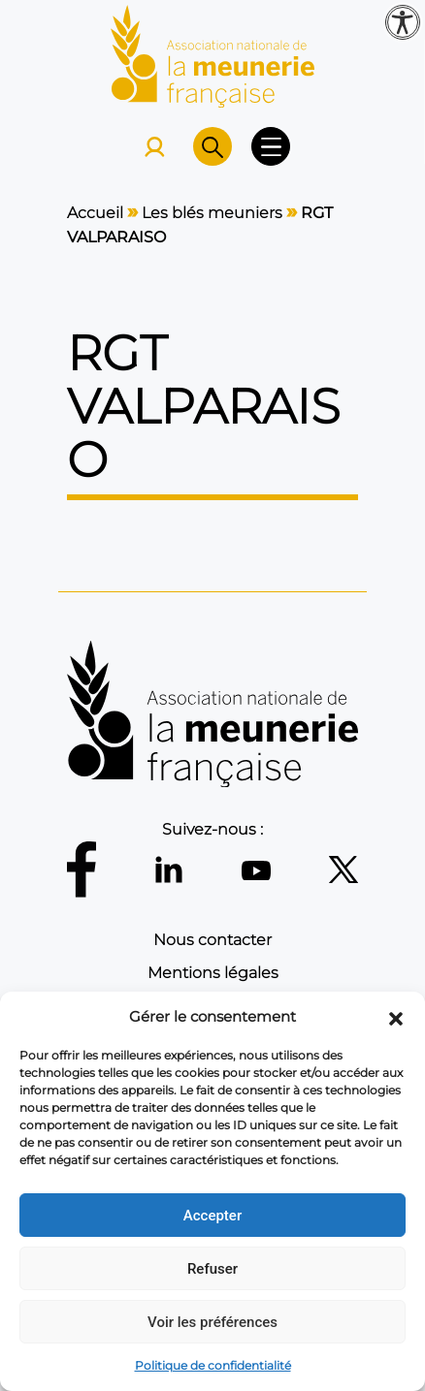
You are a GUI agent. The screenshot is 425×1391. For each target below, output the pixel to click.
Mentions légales (212, 973)
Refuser (212, 1269)
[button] (396, 1017)
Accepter (212, 1215)
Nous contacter (212, 940)
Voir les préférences (212, 1322)
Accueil (95, 213)
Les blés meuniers (212, 213)
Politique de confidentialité (213, 1365)
